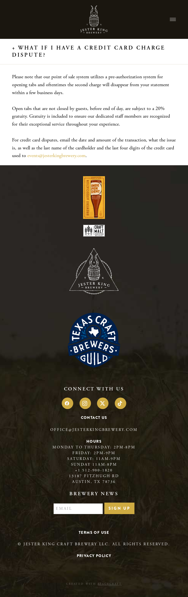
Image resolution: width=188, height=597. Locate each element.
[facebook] (67, 403)
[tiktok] (120, 403)
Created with (94, 584)
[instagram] (85, 403)
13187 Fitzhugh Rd (94, 476)
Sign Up (119, 508)
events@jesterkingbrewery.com (56, 155)
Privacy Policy (94, 555)
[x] (102, 403)
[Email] (78, 508)
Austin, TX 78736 (94, 481)
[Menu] (173, 19)
